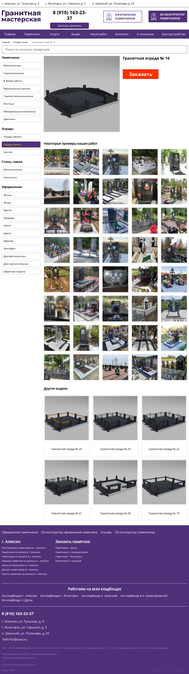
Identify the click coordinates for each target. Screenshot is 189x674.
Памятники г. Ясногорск (68, 556)
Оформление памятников (20, 532)
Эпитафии (9, 248)
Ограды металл (13, 136)
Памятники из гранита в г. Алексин (21, 556)
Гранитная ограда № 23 (115, 449)
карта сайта (8, 670)
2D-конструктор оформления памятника (69, 532)
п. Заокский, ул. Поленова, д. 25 (113, 3)
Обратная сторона (14, 271)
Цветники (9, 119)
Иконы (8, 195)
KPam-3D (159, 670)
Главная (9, 34)
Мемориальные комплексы (20, 111)
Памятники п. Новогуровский (71, 552)
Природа (9, 217)
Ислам (7, 202)
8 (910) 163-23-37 (69, 15)
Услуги (54, 34)
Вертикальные (12, 65)
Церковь (9, 240)
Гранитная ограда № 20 (115, 513)
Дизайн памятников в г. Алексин (20, 569)
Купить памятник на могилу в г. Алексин (24, 574)
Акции (75, 34)
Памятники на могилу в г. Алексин (21, 552)
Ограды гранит (12, 144)
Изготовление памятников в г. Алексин (23, 547)
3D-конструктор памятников (134, 532)
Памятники (32, 34)
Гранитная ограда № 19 (164, 513)
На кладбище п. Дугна (17, 600)
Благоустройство (174, 34)
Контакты (122, 34)
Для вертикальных (15, 256)
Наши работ (98, 34)
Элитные (9, 103)
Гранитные (10, 177)
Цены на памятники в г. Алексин (20, 565)
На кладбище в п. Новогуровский (143, 595)
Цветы (7, 233)
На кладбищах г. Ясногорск (59, 595)
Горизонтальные (14, 73)
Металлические (13, 169)
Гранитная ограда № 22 (164, 449)
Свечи (7, 225)
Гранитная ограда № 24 (66, 449)
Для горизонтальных (16, 263)
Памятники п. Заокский (68, 560)
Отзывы (106, 532)
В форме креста (13, 80)
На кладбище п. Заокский (99, 595)
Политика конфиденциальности (19, 657)
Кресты (8, 210)
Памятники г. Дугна (66, 547)
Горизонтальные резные (18, 96)
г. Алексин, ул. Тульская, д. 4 (20, 3)
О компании (145, 34)
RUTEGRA (178, 670)
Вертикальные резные (17, 88)
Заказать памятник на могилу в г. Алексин (25, 560)
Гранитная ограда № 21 (66, 513)
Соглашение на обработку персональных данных (29, 654)
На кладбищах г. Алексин (19, 595)
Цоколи (8, 152)
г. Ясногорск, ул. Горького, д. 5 (66, 3)
